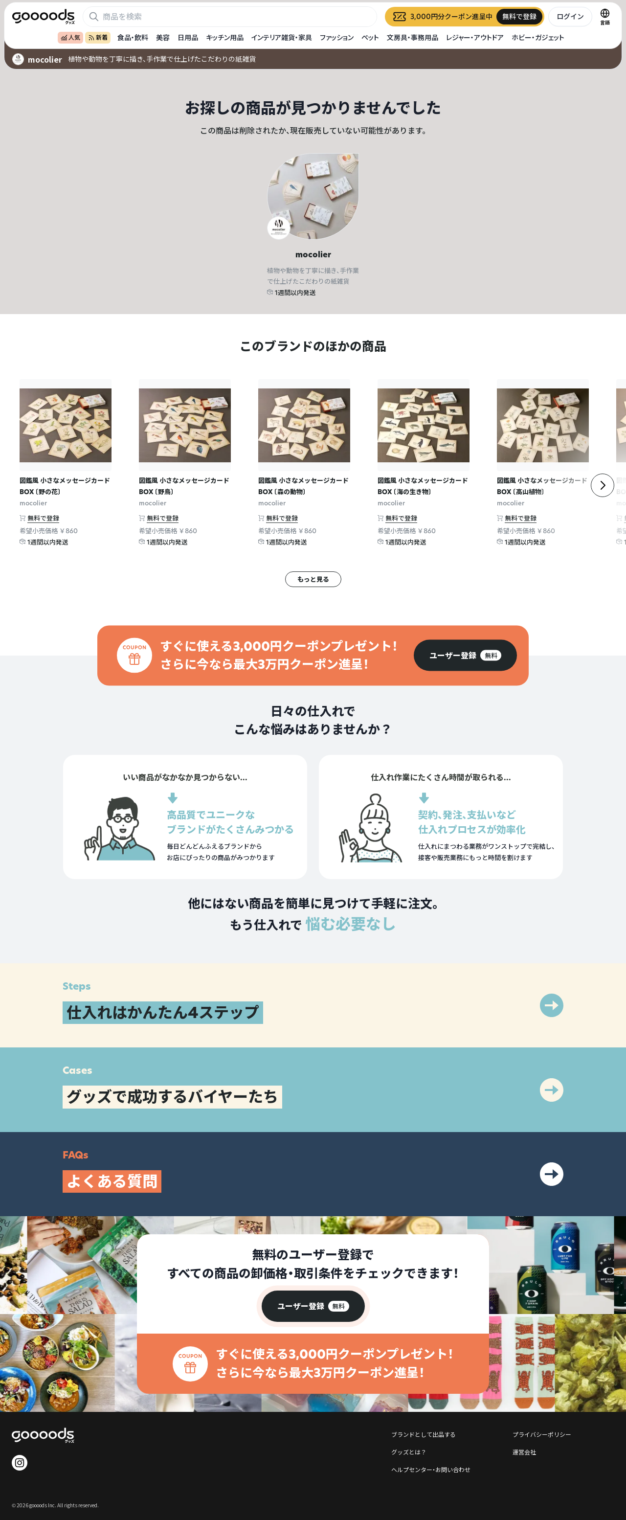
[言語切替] (605, 16)
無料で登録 (43, 518)
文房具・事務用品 (412, 37)
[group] (465, 655)
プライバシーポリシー (542, 1434)
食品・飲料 (132, 37)
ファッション (337, 37)
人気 (70, 37)
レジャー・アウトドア (475, 37)
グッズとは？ (408, 1452)
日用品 (188, 37)
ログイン (570, 16)
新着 (98, 37)
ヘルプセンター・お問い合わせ (430, 1469)
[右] (602, 485)
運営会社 (524, 1452)
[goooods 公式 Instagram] (19, 1463)
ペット (370, 37)
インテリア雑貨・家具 (281, 37)
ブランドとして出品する (423, 1434)
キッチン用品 (225, 37)
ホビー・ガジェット (538, 37)
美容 (163, 37)
